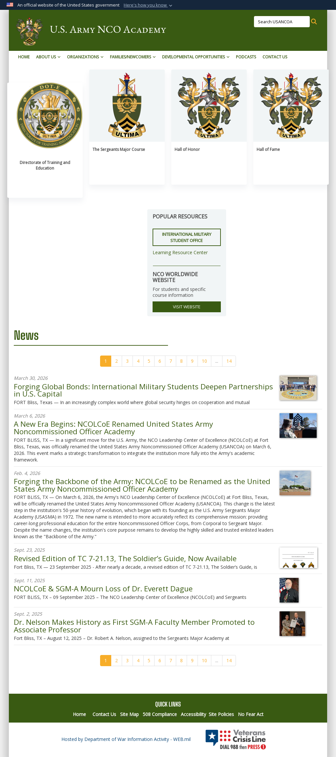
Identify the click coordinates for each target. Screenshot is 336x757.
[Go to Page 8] (181, 361)
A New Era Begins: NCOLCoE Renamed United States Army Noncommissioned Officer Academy (113, 427)
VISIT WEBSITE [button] (186, 307)
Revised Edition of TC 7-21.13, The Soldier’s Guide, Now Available (125, 558)
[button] (149, 5)
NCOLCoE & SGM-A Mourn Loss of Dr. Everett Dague (103, 588)
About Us (48, 57)
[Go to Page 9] (192, 361)
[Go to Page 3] (127, 361)
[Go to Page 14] (229, 361)
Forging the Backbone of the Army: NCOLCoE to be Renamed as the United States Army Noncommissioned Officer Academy (142, 485)
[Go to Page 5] (149, 361)
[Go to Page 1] (105, 361)
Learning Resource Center (180, 252)
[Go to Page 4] (138, 361)
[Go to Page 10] (204, 361)
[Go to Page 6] (159, 361)
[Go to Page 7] (170, 361)
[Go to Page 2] (116, 361)
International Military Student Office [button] (186, 237)
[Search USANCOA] (282, 21)
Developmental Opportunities (195, 57)
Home (24, 57)
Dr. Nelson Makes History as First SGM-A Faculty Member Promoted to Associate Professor (134, 625)
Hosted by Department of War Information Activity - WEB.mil (126, 739)
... (216, 361)
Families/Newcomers (133, 57)
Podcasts (246, 57)
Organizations (85, 57)
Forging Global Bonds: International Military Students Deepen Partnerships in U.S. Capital (143, 390)
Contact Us (274, 57)
